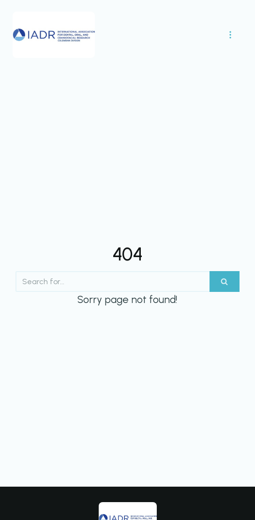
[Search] (112, 281)
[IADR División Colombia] (54, 35)
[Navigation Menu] (230, 34)
